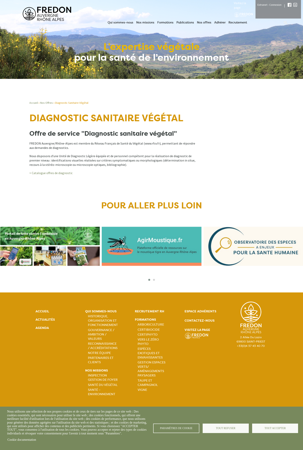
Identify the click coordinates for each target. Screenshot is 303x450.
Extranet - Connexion (269, 5)
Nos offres (204, 22)
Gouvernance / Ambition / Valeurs (101, 334)
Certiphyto (148, 334)
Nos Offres (46, 103)
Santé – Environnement (101, 392)
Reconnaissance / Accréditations (102, 346)
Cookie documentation (21, 439)
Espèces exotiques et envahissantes (150, 353)
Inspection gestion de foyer (103, 377)
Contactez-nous (199, 320)
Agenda (42, 328)
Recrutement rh (149, 311)
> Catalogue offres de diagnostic (51, 173)
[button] (149, 280)
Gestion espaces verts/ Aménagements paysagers (151, 368)
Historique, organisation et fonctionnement (103, 320)
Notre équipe (99, 353)
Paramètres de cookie (176, 428)
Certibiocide (149, 330)
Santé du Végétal (103, 385)
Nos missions (145, 22)
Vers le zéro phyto (148, 341)
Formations (165, 22)
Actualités (45, 319)
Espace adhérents (200, 311)
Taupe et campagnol (148, 382)
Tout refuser (225, 428)
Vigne (142, 390)
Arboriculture (151, 324)
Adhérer (220, 22)
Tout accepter (275, 428)
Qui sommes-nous (120, 22)
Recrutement (237, 22)
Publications (185, 22)
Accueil (33, 103)
